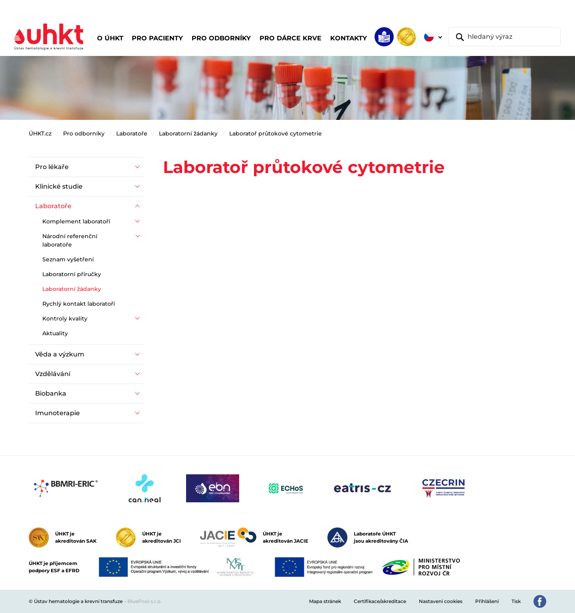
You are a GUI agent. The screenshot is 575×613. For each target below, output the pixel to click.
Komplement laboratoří (76, 221)
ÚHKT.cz (40, 133)
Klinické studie (59, 186)
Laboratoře (131, 133)
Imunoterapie (57, 413)
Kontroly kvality (64, 318)
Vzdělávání (52, 374)
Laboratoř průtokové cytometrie (275, 133)
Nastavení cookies (440, 601)
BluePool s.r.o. (144, 601)
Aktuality (55, 333)
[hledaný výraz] (504, 36)
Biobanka (50, 393)
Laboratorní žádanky (188, 133)
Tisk (516, 601)
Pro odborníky (84, 133)
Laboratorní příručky (71, 274)
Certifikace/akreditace (380, 601)
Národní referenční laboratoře (69, 240)
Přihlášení (487, 601)
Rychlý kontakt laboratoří (78, 303)
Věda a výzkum (59, 354)
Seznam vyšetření (68, 259)
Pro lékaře (52, 167)
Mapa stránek (325, 601)
